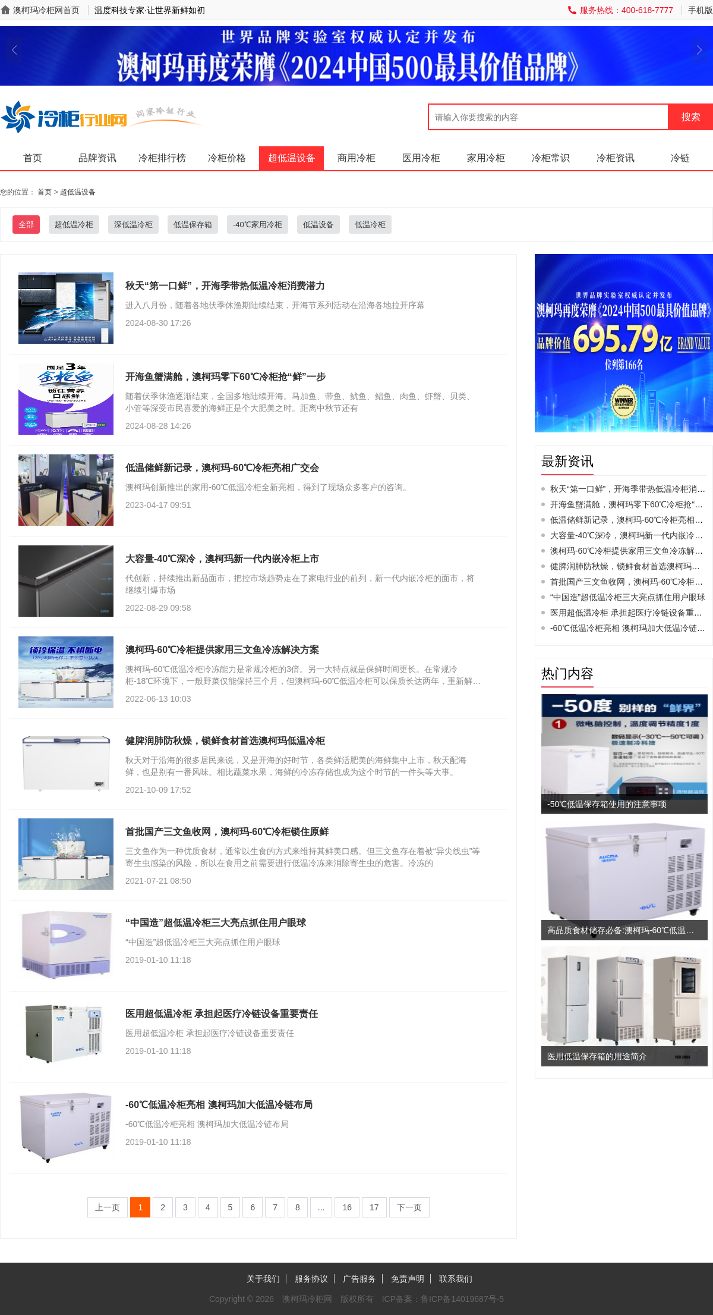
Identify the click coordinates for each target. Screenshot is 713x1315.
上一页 (107, 1207)
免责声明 (407, 1278)
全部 (26, 224)
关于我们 (263, 1278)
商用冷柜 (356, 158)
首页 (32, 158)
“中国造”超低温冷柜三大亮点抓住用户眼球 (627, 597)
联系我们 (455, 1278)
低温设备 (318, 224)
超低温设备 (292, 158)
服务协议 (311, 1278)
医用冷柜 (421, 158)
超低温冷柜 (74, 224)
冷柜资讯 (616, 158)
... (321, 1207)
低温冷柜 (370, 224)
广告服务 (359, 1278)
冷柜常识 (551, 158)
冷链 (680, 158)
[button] (14, 50)
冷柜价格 (227, 158)
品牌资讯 (97, 158)
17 (374, 1207)
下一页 (409, 1207)
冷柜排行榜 (162, 158)
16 (347, 1207)
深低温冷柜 (133, 224)
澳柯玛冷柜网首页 (46, 10)
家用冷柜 (486, 158)
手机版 (700, 10)
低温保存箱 (192, 224)
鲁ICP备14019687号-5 (462, 1299)
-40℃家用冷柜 (257, 224)
